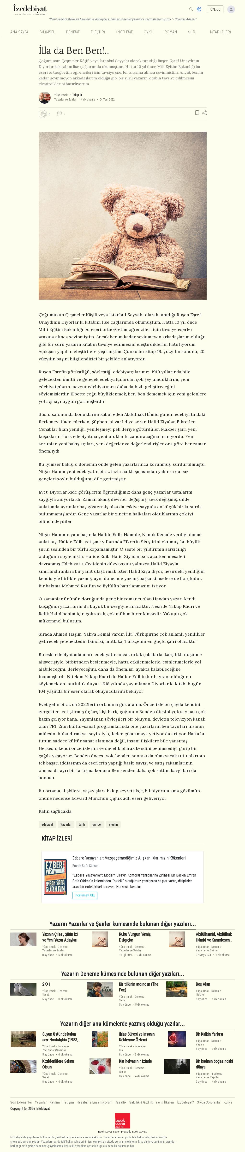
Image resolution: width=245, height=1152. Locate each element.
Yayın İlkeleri (165, 1102)
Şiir (191, 32)
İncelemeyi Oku (85, 895)
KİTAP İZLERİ (220, 32)
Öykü (148, 32)
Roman (170, 32)
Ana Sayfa (19, 32)
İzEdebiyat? (185, 1102)
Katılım (55, 1102)
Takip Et (77, 95)
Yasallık (120, 1102)
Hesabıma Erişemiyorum (95, 1102)
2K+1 (46, 984)
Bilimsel (47, 32)
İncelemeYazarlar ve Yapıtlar (209, 1075)
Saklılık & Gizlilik (141, 1102)
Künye (228, 1102)
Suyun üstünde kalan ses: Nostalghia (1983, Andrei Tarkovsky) (60, 1040)
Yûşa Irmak (61, 95)
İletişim (68, 1102)
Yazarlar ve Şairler (65, 99)
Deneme (73, 32)
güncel (97, 824)
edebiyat (47, 824)
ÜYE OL (215, 9)
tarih (82, 824)
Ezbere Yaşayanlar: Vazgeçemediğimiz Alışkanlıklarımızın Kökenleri (129, 857)
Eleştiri (98, 32)
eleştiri (113, 824)
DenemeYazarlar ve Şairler (54, 948)
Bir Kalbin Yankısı (209, 1034)
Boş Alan (203, 984)
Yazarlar (66, 824)
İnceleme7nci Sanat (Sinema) (55, 1048)
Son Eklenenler (21, 1102)
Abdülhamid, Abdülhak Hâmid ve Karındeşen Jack (214, 940)
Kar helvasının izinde (135, 1061)
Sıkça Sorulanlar (209, 1102)
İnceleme (124, 32)
